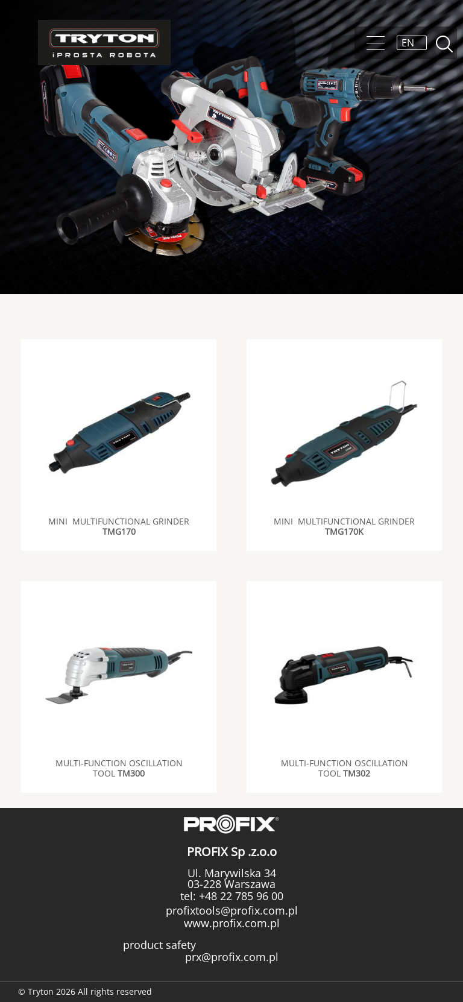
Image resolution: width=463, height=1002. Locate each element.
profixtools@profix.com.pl (232, 910)
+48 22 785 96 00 (239, 896)
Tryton (104, 42)
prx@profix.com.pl (232, 957)
